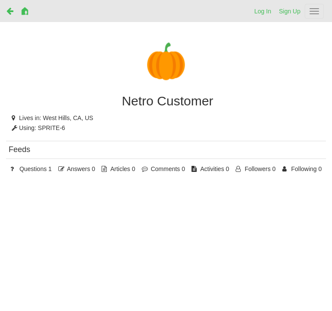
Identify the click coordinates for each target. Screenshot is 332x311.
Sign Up (289, 11)
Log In (262, 11)
